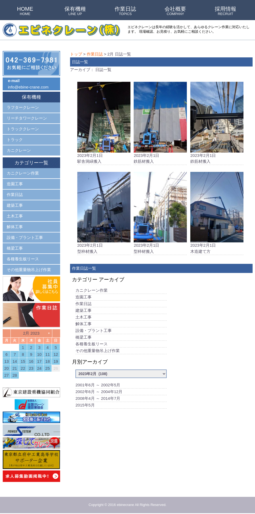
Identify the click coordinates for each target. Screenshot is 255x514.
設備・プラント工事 (93, 332)
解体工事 (83, 325)
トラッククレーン (23, 129)
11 (47, 354)
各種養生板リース (91, 345)
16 (31, 361)
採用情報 (225, 11)
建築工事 (83, 311)
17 (39, 361)
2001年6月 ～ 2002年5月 (97, 386)
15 (23, 361)
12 (55, 354)
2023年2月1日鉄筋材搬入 (160, 123)
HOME (25, 11)
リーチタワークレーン (27, 118)
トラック (15, 139)
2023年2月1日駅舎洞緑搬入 (103, 123)
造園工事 (83, 298)
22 (23, 368)
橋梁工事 (83, 338)
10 (39, 354)
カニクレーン (19, 150)
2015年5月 (85, 406)
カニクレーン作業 (91, 291)
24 (39, 368)
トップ (76, 54)
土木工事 (83, 318)
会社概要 (175, 11)
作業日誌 (125, 11)
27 (6, 375)
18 (47, 361)
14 (15, 361)
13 (6, 361)
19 (55, 361)
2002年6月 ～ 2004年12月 (98, 393)
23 (31, 368)
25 (47, 368)
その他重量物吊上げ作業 (97, 352)
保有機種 (75, 11)
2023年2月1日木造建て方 (216, 213)
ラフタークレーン (23, 107)
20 (6, 368)
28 (15, 375)
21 (15, 368)
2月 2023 (31, 333)
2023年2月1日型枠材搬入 (103, 213)
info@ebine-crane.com (28, 87)
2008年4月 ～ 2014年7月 (97, 399)
